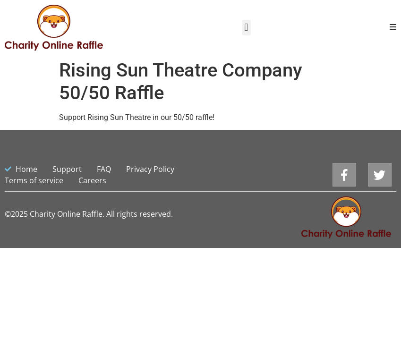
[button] (246, 27)
